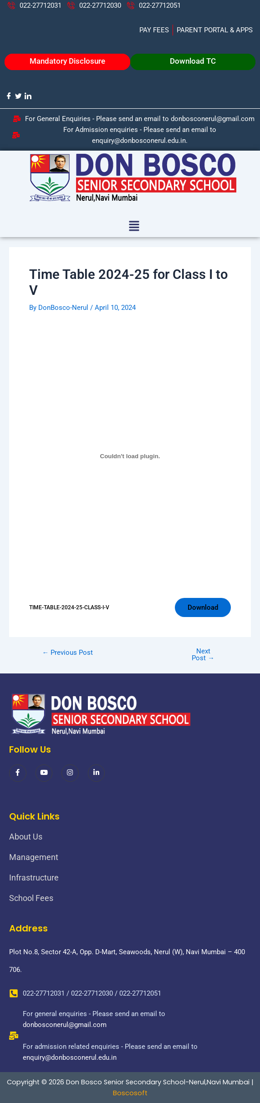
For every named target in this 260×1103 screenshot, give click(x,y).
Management (33, 857)
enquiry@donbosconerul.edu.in (70, 1057)
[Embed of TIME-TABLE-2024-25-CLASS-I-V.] (130, 455)
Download (203, 607)
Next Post (203, 654)
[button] (134, 227)
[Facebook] (8, 96)
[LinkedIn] (28, 96)
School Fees (31, 898)
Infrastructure (34, 877)
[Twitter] (18, 96)
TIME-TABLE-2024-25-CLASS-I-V (69, 607)
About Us (25, 836)
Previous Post (67, 652)
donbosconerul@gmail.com (65, 1025)
